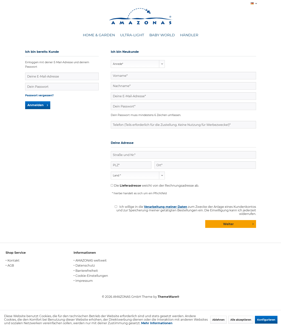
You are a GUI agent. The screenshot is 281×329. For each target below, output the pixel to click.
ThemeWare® (168, 297)
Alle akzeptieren (240, 319)
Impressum (84, 281)
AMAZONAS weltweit (91, 260)
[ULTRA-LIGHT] (132, 35)
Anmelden (37, 104)
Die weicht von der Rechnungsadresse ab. (156, 185)
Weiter (238, 223)
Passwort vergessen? (39, 95)
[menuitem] (99, 35)
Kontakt (13, 260)
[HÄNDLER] (189, 35)
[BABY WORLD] (162, 35)
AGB (10, 265)
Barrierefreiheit (86, 270)
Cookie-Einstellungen (91, 276)
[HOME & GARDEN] (99, 35)
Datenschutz (85, 265)
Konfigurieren (266, 319)
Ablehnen (218, 319)
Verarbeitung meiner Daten (165, 207)
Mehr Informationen (156, 323)
